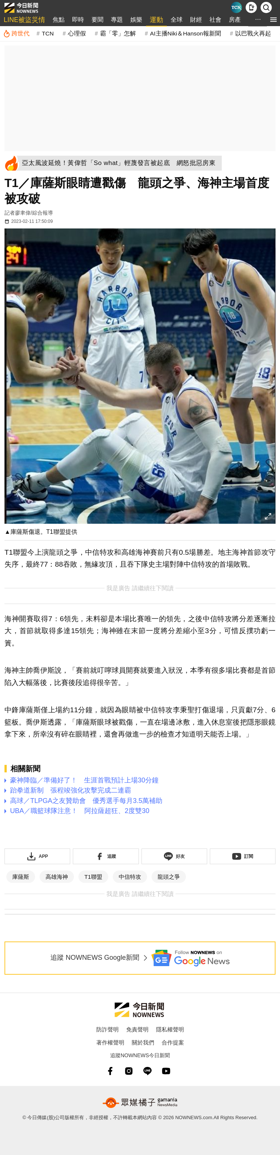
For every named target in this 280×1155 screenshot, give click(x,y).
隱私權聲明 (170, 1029)
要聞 (97, 19)
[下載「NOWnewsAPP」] (37, 856)
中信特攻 (130, 877)
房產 (235, 19)
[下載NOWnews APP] (251, 7)
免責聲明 (137, 1029)
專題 (117, 19)
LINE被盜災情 (24, 20)
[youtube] (166, 1071)
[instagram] (128, 1071)
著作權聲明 (110, 1042)
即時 (78, 19)
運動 (156, 20)
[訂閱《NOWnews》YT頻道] (243, 856)
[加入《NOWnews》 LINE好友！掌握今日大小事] (174, 856)
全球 (177, 19)
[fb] (110, 1071)
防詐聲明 (107, 1029)
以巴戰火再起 (253, 33)
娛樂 (136, 19)
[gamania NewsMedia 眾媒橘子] (140, 1102)
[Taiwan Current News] (236, 7)
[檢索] (266, 7)
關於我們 (143, 1042)
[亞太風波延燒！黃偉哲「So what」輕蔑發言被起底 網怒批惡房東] (121, 163)
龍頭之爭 (169, 877)
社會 (215, 19)
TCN (48, 33)
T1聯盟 (93, 877)
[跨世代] (16, 33)
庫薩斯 (20, 877)
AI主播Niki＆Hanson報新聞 (185, 33)
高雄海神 (57, 877)
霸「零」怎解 (118, 33)
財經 (196, 19)
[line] (147, 1071)
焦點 (59, 19)
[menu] (273, 19)
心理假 (77, 33)
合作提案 (173, 1042)
